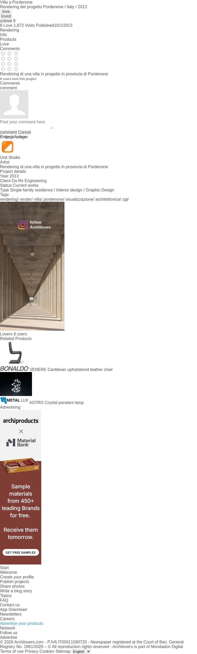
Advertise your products (21, 623)
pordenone (53, 199)
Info (3, 35)
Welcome (8, 572)
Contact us (10, 605)
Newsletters (11, 614)
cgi (124, 199)
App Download (13, 609)
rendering (9, 199)
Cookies (46, 651)
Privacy (31, 651)
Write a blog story (16, 591)
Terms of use (12, 651)
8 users (20, 334)
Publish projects (14, 581)
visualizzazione (79, 199)
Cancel (24, 132)
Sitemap (63, 651)
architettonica (107, 199)
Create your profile (17, 577)
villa (37, 199)
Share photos (12, 586)
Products (8, 39)
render (26, 199)
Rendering (9, 30)
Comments (10, 48)
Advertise (8, 637)
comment (8, 132)
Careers (7, 619)
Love (4, 44)
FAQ (4, 600)
